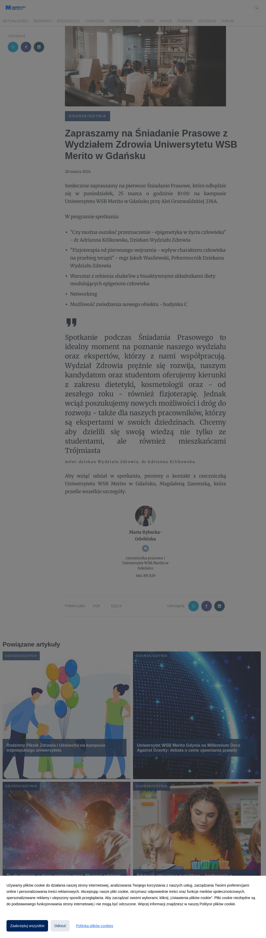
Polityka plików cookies (94, 926)
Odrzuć (60, 926)
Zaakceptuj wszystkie (27, 926)
